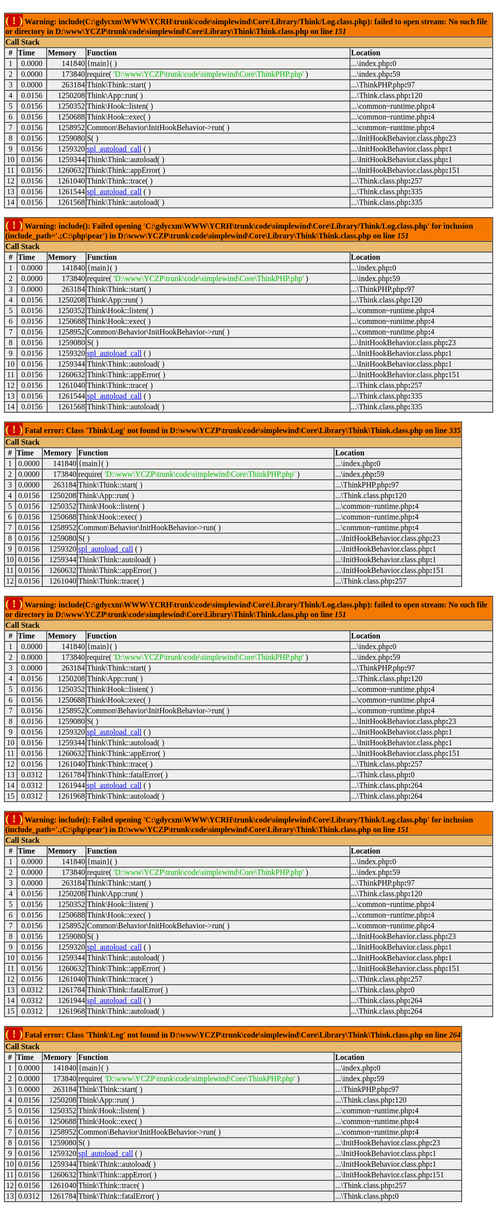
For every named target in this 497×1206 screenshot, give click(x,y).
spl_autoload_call (114, 149)
